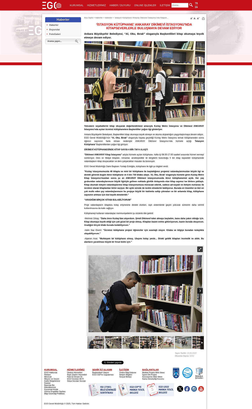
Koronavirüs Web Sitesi (152, 377)
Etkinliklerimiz (50, 387)
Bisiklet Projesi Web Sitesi (153, 372)
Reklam (47, 375)
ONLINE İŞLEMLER (145, 5)
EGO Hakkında (50, 372)
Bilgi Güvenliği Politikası (54, 394)
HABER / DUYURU (120, 5)
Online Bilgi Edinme (127, 372)
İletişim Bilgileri (125, 375)
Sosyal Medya (125, 377)
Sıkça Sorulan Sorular (76, 381)
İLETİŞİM (165, 5)
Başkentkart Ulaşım (100, 372)
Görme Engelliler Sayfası (55, 391)
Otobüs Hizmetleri (74, 372)
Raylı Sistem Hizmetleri (77, 375)
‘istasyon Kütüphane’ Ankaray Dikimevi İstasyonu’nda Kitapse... (141, 18)
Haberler (53, 25)
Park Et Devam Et (74, 377)
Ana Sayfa (88, 18)
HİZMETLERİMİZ (96, 5)
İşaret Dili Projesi (149, 375)
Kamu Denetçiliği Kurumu (153, 379)
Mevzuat (48, 377)
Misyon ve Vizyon (51, 379)
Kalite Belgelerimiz (52, 381)
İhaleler (47, 383)
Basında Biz (49, 385)
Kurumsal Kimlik (51, 389)
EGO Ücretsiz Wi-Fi (75, 379)
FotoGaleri (55, 34)
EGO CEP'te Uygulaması (103, 375)
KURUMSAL (76, 5)
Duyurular (54, 29)
